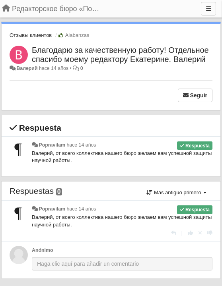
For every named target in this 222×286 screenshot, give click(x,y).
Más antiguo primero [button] (176, 192)
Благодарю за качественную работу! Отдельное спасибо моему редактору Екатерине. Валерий (120, 55)
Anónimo (42, 250)
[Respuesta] (173, 233)
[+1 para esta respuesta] (190, 233)
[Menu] (208, 8)
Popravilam (52, 145)
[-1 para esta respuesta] (209, 233)
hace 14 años (81, 145)
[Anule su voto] (200, 233)
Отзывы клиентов (31, 35)
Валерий (26, 68)
